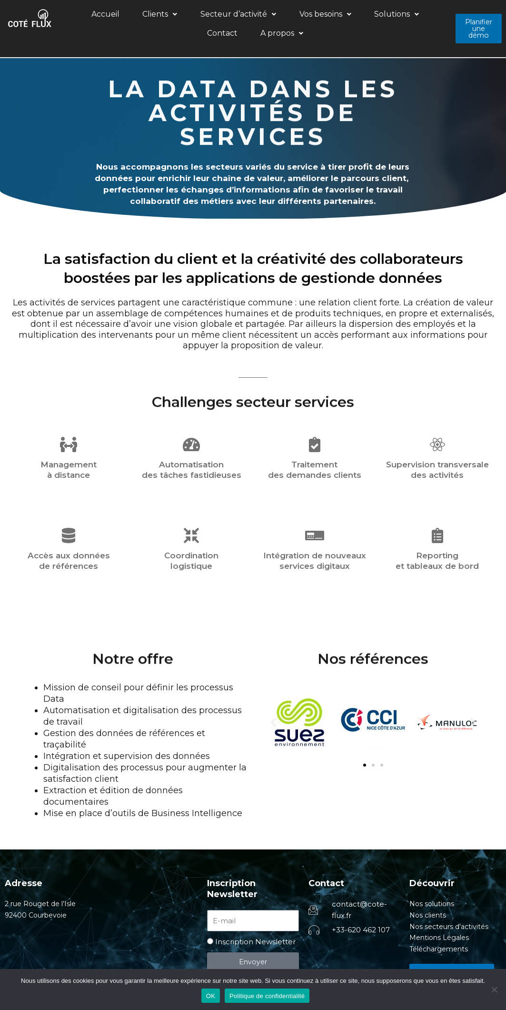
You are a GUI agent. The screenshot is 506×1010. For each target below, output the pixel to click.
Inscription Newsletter (255, 924)
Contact (364, 15)
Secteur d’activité (195, 15)
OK (210, 996)
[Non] (494, 989)
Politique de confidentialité (267, 996)
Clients (133, 15)
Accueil (95, 15)
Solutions (320, 15)
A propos (408, 15)
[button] (133, 15)
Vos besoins (265, 15)
